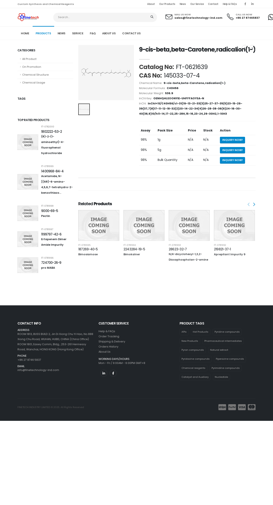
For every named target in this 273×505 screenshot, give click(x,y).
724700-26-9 (51, 262)
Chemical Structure (35, 74)
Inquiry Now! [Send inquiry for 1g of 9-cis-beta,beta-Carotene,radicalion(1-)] (232, 140)
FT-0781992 (220, 245)
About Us (104, 352)
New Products (190, 341)
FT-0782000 (47, 127)
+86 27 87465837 (248, 18)
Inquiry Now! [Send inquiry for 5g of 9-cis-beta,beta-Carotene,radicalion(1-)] (232, 150)
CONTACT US (131, 33)
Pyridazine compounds (196, 359)
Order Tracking (109, 336)
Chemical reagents (193, 368)
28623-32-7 (178, 249)
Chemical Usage (33, 82)
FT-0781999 (47, 166)
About (151, 4)
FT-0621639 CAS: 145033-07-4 (237, 33)
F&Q (93, 33)
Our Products (167, 4)
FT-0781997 (47, 229)
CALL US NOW (244, 14)
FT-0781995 (84, 245)
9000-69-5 (49, 211)
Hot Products (200, 331)
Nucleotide (221, 377)
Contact (213, 4)
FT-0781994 (129, 245)
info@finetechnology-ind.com (38, 370)
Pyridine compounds (227, 331)
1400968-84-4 (52, 171)
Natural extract (219, 350)
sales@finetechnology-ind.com (198, 18)
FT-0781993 (175, 245)
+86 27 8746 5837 (29, 360)
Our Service (197, 4)
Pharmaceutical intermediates (223, 341)
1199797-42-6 (51, 234)
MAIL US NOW (182, 14)
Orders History (108, 346)
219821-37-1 (222, 249)
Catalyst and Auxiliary (195, 377)
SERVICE (77, 33)
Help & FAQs (230, 4)
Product (207, 33)
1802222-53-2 (51, 131)
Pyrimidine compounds (226, 368)
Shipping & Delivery (112, 341)
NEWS (61, 33)
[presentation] (249, 205)
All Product (29, 59)
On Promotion (31, 67)
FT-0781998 (47, 206)
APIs (184, 331)
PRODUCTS (43, 33)
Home (25, 33)
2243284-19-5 (134, 249)
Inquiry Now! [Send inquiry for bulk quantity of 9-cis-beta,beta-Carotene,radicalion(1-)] (232, 160)
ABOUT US (109, 33)
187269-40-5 (88, 249)
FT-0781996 (47, 258)
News (183, 4)
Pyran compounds (193, 350)
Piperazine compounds (230, 359)
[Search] (152, 17)
